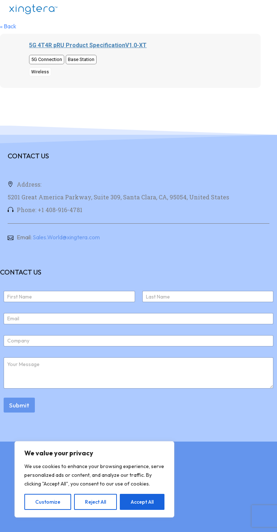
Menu (264, 9)
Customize (47, 502)
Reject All (95, 502)
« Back (8, 26)
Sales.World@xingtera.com (66, 237)
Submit (19, 405)
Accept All (142, 502)
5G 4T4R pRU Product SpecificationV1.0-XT (88, 45)
